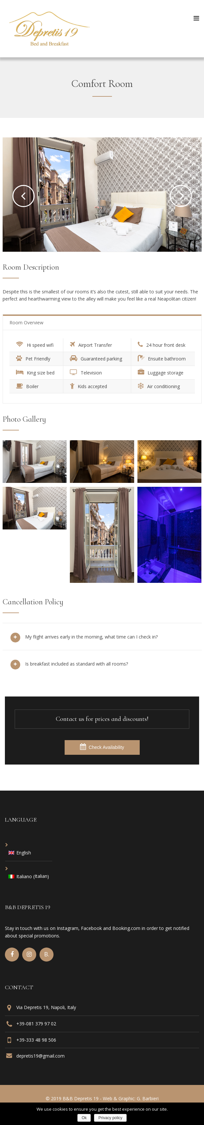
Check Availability (102, 746)
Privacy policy (110, 1118)
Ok (84, 1118)
